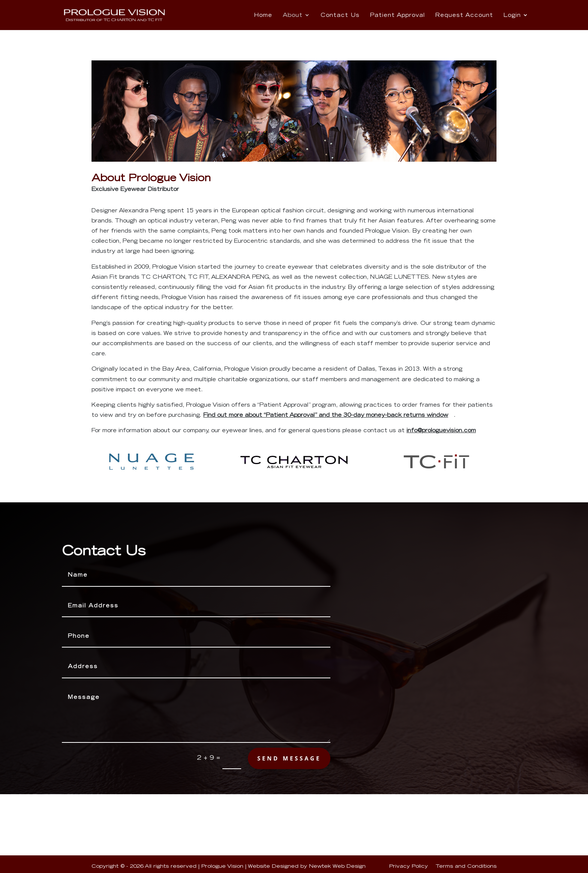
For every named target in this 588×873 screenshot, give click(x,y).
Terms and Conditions (465, 866)
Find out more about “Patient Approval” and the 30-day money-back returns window (325, 415)
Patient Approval (397, 15)
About (293, 15)
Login (512, 15)
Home (263, 15)
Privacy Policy (408, 866)
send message (289, 758)
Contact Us (340, 15)
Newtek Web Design (337, 866)
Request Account (464, 15)
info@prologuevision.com (441, 430)
